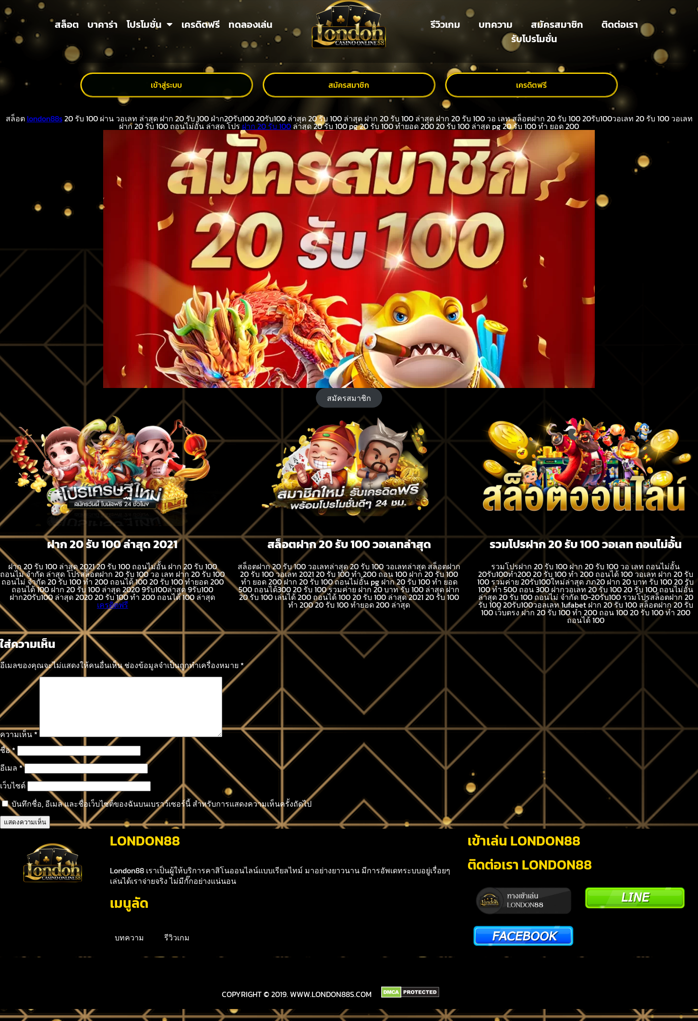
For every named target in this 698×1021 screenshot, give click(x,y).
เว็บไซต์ (12, 797)
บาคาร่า (102, 24)
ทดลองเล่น (251, 24)
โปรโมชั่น (150, 24)
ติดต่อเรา (620, 24)
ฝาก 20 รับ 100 (266, 126)
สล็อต (67, 24)
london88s (44, 118)
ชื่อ (7, 761)
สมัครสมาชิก (557, 24)
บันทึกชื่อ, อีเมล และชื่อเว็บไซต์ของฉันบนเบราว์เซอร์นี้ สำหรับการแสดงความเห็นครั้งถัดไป (162, 815)
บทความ (496, 24)
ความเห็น (18, 745)
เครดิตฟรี (200, 24)
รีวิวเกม (445, 24)
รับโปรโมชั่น (534, 39)
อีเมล (11, 779)
